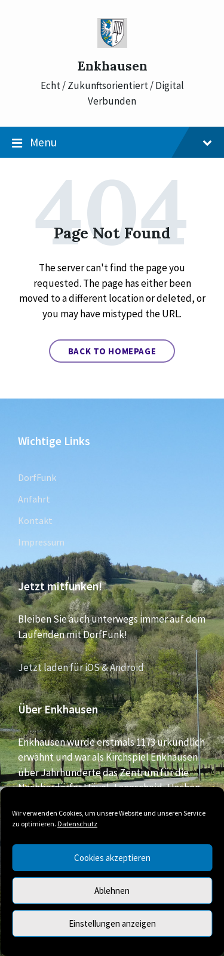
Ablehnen (112, 890)
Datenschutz (77, 823)
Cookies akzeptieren (112, 857)
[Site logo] (112, 44)
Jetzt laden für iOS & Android (81, 667)
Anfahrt (34, 499)
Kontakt (35, 520)
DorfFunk (37, 477)
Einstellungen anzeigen (112, 923)
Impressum (41, 542)
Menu (112, 143)
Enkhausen (112, 66)
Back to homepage (112, 351)
